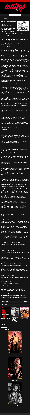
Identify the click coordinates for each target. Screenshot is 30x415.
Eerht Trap (4, 297)
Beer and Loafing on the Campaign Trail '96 (11, 295)
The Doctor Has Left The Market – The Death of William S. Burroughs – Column (14, 320)
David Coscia (22, 295)
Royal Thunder (15, 406)
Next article (25, 301)
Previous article (5, 301)
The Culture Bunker (16, 297)
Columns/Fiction (11, 18)
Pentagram (15, 380)
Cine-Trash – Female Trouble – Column (24, 319)
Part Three (9, 297)
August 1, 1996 (4, 18)
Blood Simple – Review (5, 318)
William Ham (24, 297)
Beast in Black (15, 355)
